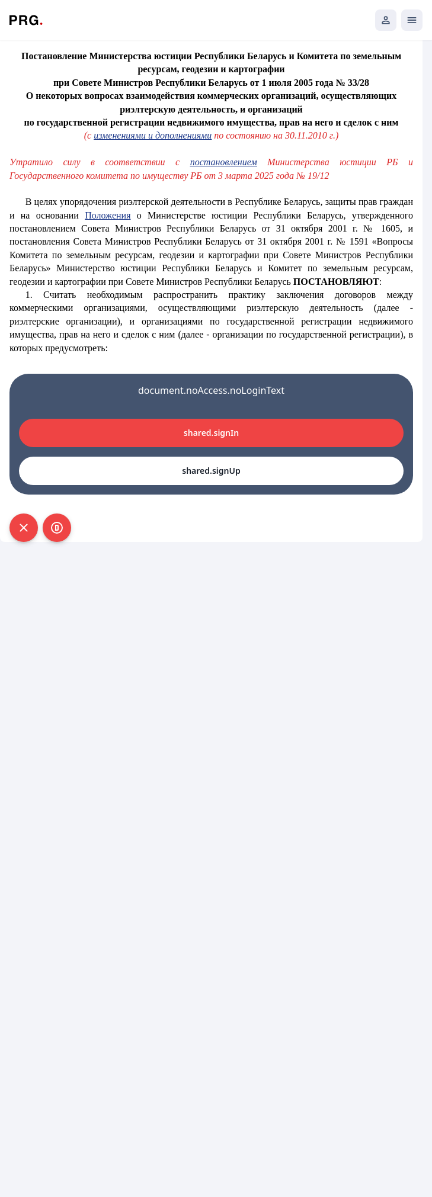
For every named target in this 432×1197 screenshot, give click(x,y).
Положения (107, 215)
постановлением (223, 162)
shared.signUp (211, 470)
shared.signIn (211, 432)
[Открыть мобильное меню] (412, 20)
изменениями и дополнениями (153, 135)
